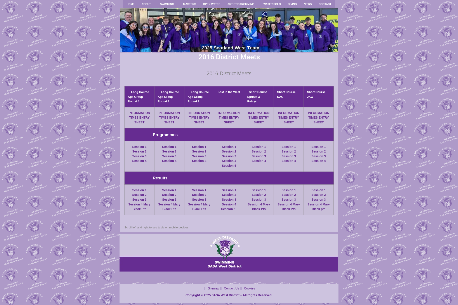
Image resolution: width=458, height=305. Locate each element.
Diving (292, 4)
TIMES (134, 117)
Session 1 (139, 147)
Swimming (167, 4)
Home (131, 4)
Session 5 (229, 165)
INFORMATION (139, 113)
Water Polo (272, 4)
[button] (147, 4)
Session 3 (139, 156)
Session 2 (139, 151)
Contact (325, 4)
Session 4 (139, 161)
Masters (189, 4)
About (146, 4)
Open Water (211, 4)
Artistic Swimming (240, 4)
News (308, 4)
